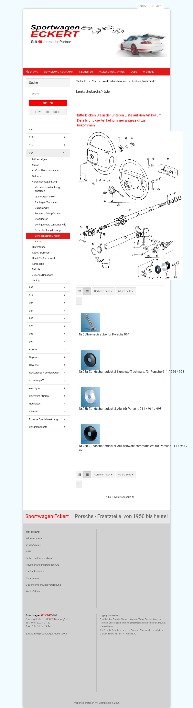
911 (31, 137)
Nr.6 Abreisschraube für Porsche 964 (104, 334)
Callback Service (35, 571)
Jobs (134, 71)
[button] (143, 6)
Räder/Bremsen (40, 252)
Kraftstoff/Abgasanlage (45, 170)
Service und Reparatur (58, 71)
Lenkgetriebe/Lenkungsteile (50, 224)
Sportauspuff (36, 380)
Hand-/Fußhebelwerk (44, 258)
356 (31, 129)
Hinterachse (39, 246)
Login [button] (156, 6)
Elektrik (36, 269)
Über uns (32, 71)
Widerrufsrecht (34, 538)
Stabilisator (41, 218)
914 (31, 295)
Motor (35, 165)
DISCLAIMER (33, 544)
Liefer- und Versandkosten (40, 558)
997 (31, 341)
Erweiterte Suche (47, 112)
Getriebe (36, 176)
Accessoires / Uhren (112, 71)
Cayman (33, 357)
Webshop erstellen (83, 702)
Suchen (48, 103)
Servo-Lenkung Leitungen (49, 230)
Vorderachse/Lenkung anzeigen (47, 189)
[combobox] (103, 291)
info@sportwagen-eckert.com (50, 633)
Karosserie (38, 263)
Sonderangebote (38, 426)
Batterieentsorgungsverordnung (43, 584)
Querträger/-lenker (45, 196)
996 (31, 333)
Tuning (35, 280)
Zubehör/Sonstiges (42, 275)
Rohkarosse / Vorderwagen (44, 372)
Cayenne (34, 365)
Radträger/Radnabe (46, 202)
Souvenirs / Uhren (39, 395)
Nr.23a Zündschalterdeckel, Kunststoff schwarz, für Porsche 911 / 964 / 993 (131, 372)
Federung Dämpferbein (47, 213)
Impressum (32, 578)
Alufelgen (34, 388)
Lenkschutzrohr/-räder (47, 235)
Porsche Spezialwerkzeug (43, 419)
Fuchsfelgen (33, 591)
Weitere (148, 71)
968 (31, 318)
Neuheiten (86, 71)
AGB (28, 551)
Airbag (38, 241)
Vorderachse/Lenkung (44, 181)
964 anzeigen (39, 159)
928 (31, 326)
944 (31, 310)
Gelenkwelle (42, 207)
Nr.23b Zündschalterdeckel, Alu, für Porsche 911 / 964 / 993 (120, 409)
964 (31, 152)
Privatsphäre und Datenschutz (42, 564)
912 (31, 145)
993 (31, 287)
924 (31, 302)
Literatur (33, 411)
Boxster (33, 349)
